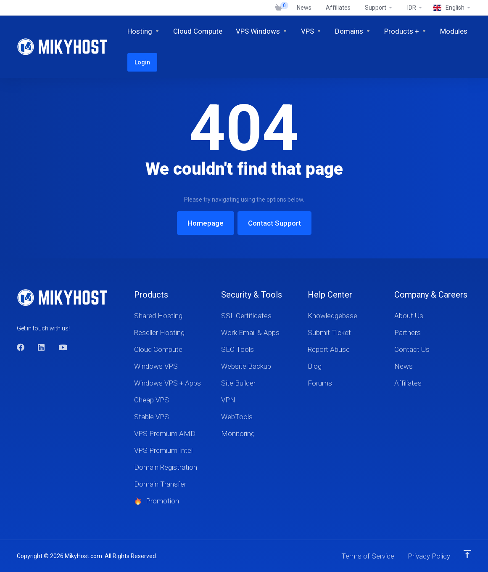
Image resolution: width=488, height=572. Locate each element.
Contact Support (274, 223)
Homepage (205, 223)
